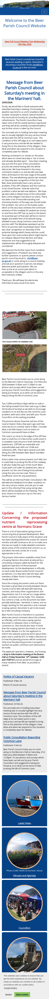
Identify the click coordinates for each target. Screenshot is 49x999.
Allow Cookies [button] (22, 995)
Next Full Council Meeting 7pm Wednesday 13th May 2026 (24, 43)
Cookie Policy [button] (10, 988)
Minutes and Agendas (24, 875)
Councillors (24, 927)
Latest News (24, 823)
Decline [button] (8, 995)
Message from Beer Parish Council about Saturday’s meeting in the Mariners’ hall (24, 695)
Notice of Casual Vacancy (18, 676)
